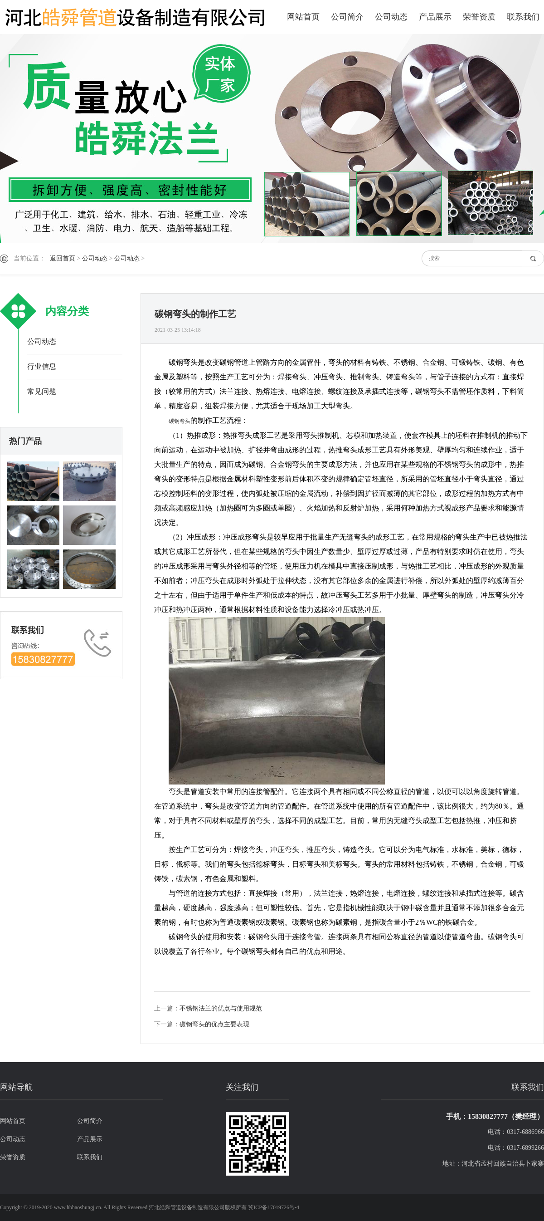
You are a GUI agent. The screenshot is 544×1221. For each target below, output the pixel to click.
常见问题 (41, 391)
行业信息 (41, 366)
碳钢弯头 (179, 421)
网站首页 (303, 16)
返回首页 (62, 258)
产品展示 (435, 16)
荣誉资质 (479, 16)
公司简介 (347, 16)
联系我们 (523, 16)
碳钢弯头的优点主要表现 (214, 1024)
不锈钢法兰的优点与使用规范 (221, 1008)
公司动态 (391, 16)
